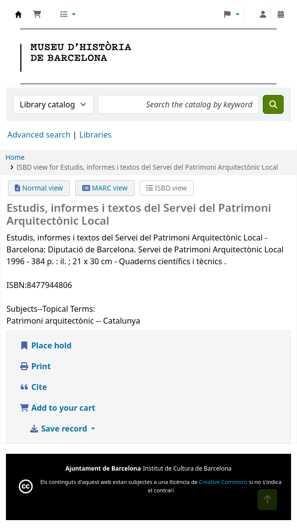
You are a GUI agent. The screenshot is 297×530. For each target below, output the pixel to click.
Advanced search (38, 134)
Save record (59, 428)
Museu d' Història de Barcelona (18, 14)
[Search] (273, 104)
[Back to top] (267, 499)
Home (15, 157)
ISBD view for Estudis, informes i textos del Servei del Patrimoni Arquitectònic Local (147, 167)
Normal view (39, 188)
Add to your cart (57, 407)
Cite (33, 387)
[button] (37, 14)
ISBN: (16, 285)
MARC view (105, 188)
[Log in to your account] (262, 14)
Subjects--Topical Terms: (50, 308)
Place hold (45, 345)
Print (34, 366)
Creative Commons (223, 481)
